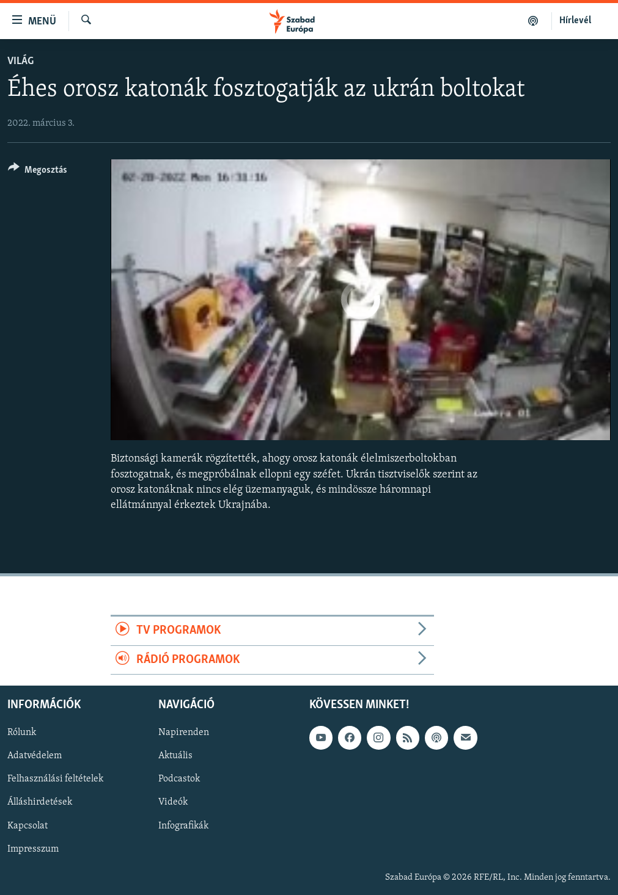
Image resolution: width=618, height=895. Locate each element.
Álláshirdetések (39, 802)
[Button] (37, 171)
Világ (20, 61)
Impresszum (33, 848)
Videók (173, 802)
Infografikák (183, 825)
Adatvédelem (34, 756)
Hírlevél (575, 21)
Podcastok (179, 779)
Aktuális (175, 756)
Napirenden (183, 732)
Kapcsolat (27, 825)
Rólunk (21, 732)
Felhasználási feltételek (55, 779)
